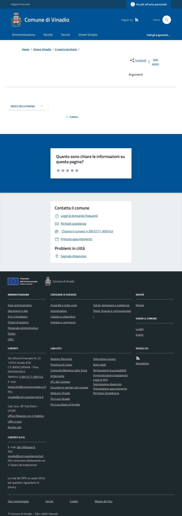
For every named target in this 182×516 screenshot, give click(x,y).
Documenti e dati (18, 311)
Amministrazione (23, 34)
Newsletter (142, 363)
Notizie (140, 305)
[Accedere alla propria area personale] (148, 4)
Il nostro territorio (66, 49)
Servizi (65, 34)
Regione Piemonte (20, 4)
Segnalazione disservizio (107, 384)
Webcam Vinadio (60, 393)
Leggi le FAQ (100, 380)
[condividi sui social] (138, 60)
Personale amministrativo (23, 328)
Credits (74, 501)
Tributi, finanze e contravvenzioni (112, 314)
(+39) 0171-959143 (31, 377)
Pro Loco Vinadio (60, 399)
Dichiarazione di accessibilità (109, 370)
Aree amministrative (20, 305)
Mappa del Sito (103, 501)
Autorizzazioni (58, 311)
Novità (48, 34)
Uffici (11, 339)
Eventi (139, 335)
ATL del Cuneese (60, 382)
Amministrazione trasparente (110, 375)
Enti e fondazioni (18, 316)
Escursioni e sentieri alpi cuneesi (69, 387)
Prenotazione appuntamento (110, 388)
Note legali (99, 364)
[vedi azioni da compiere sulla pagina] (153, 61)
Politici (11, 333)
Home (25, 49)
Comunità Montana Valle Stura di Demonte (68, 373)
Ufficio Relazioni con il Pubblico (26, 416)
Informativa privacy (104, 359)
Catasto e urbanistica (62, 316)
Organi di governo (18, 322)
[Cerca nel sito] (165, 19)
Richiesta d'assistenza (106, 393)
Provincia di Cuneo (61, 364)
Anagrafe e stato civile (63, 305)
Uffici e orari (15, 421)
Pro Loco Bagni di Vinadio (65, 404)
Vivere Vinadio (88, 34)
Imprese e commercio (63, 322)
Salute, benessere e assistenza (111, 305)
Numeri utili (14, 427)
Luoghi (140, 329)
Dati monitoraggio (18, 501)
